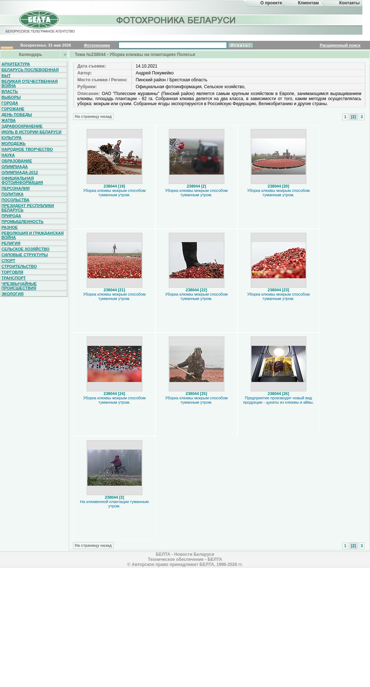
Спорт (8, 260)
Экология (12, 294)
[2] (353, 117)
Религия (10, 243)
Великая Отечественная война (29, 83)
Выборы (11, 97)
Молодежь (13, 143)
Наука (8, 155)
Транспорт (13, 278)
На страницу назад (93, 116)
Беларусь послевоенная (30, 70)
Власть (9, 91)
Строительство (19, 266)
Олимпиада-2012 (19, 172)
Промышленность (22, 221)
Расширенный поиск (340, 45)
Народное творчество (27, 149)
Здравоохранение (22, 126)
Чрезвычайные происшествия (19, 286)
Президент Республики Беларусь (27, 207)
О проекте (271, 2)
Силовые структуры (24, 255)
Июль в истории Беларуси (31, 132)
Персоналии (15, 188)
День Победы (16, 114)
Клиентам (308, 2)
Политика (12, 194)
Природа (11, 216)
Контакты (349, 2)
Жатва (8, 120)
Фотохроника (97, 45)
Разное (9, 227)
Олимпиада (14, 166)
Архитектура (15, 64)
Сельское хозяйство (25, 249)
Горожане (12, 109)
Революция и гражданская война (32, 235)
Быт (5, 75)
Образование (16, 161)
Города (9, 103)
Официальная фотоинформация (22, 180)
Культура (11, 138)
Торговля (12, 272)
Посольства (15, 200)
